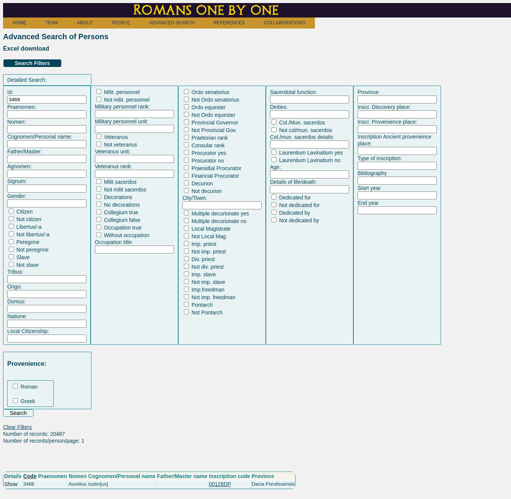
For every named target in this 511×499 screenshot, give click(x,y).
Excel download (26, 48)
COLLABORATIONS (284, 23)
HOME (19, 23)
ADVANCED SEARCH (172, 23)
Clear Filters (17, 427)
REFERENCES (229, 23)
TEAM (51, 23)
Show (11, 484)
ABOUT (85, 23)
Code (30, 476)
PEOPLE (121, 23)
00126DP (220, 484)
